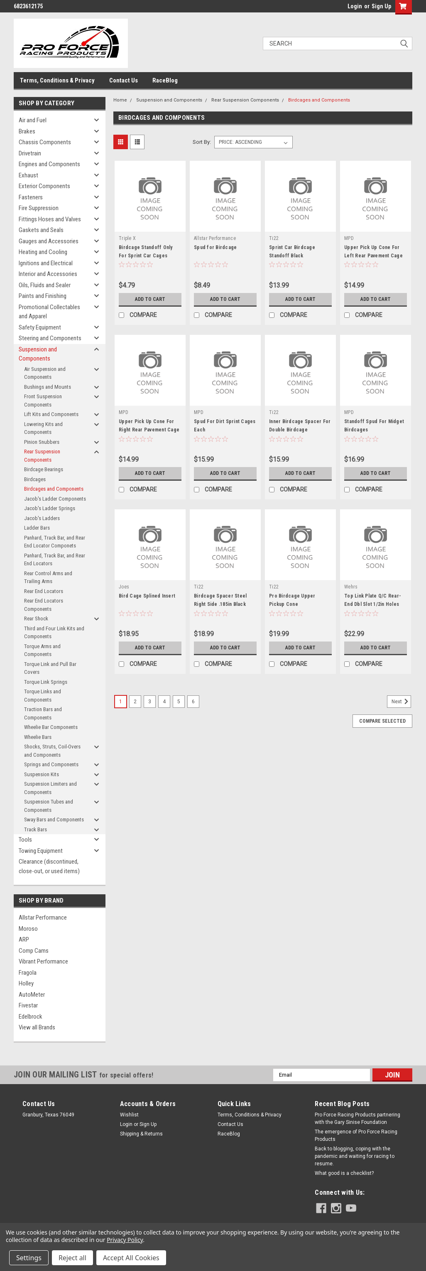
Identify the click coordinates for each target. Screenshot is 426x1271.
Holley (26, 983)
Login (355, 6)
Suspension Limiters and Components (50, 788)
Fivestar (28, 1005)
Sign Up (381, 6)
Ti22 (274, 238)
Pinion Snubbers (41, 442)
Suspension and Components (38, 354)
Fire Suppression (39, 208)
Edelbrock (30, 1016)
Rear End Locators (43, 591)
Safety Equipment (40, 327)
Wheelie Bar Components (51, 727)
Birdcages (35, 479)
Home (120, 100)
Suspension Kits (41, 774)
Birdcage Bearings (43, 469)
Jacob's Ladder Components (55, 499)
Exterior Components (44, 186)
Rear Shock (36, 618)
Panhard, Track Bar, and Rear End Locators (54, 559)
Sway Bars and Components (54, 819)
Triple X (127, 238)
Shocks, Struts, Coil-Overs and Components (52, 750)
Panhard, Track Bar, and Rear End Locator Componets (54, 542)
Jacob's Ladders (42, 518)
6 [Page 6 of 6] (193, 701)
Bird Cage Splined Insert (147, 596)
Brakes (27, 131)
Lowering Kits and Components (43, 428)
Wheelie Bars (37, 737)
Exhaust (28, 175)
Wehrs (350, 587)
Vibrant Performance (43, 961)
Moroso (28, 928)
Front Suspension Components (43, 400)
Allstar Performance (43, 917)
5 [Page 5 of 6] (178, 701)
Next (401, 701)
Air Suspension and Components (45, 373)
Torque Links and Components (42, 695)
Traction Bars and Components (43, 713)
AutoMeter (32, 994)
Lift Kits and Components (51, 414)
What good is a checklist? (344, 1173)
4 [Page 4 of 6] (164, 701)
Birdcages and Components (53, 489)
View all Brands (37, 1027)
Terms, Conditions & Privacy (57, 80)
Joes (124, 587)
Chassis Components (45, 142)
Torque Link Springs (45, 682)
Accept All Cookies (131, 1257)
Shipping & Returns (141, 1134)
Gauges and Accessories (48, 241)
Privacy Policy (125, 1240)
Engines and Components (49, 164)
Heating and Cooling (43, 252)
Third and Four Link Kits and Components (54, 632)
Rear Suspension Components (42, 455)
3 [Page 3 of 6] (149, 701)
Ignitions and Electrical (46, 263)
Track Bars (35, 829)
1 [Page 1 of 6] (120, 701)
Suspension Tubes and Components (48, 806)
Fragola (28, 972)
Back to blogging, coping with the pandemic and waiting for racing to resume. (354, 1156)
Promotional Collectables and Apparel (49, 311)
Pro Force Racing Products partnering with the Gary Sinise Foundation (357, 1118)
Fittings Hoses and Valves (50, 219)
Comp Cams (34, 950)
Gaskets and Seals (41, 230)
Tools (25, 839)
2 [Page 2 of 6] (135, 701)
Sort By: (202, 142)
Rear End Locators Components (43, 605)
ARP (24, 939)
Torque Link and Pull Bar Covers (50, 668)
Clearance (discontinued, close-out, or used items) (49, 866)
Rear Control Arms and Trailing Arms (48, 577)
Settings (29, 1257)
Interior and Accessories (48, 274)
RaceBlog (165, 80)
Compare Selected (382, 721)
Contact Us (123, 80)
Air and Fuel (33, 120)
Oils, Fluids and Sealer (45, 285)
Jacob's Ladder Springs (49, 508)
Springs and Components (51, 764)
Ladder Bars (37, 528)
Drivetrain (30, 153)
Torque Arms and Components (42, 650)
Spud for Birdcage (215, 247)
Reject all (72, 1257)
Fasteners (31, 197)
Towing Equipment (41, 851)
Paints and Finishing (42, 296)
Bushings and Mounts (47, 387)
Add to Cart (150, 299)
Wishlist (129, 1115)
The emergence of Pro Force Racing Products (356, 1135)
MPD (349, 238)
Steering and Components (50, 338)
